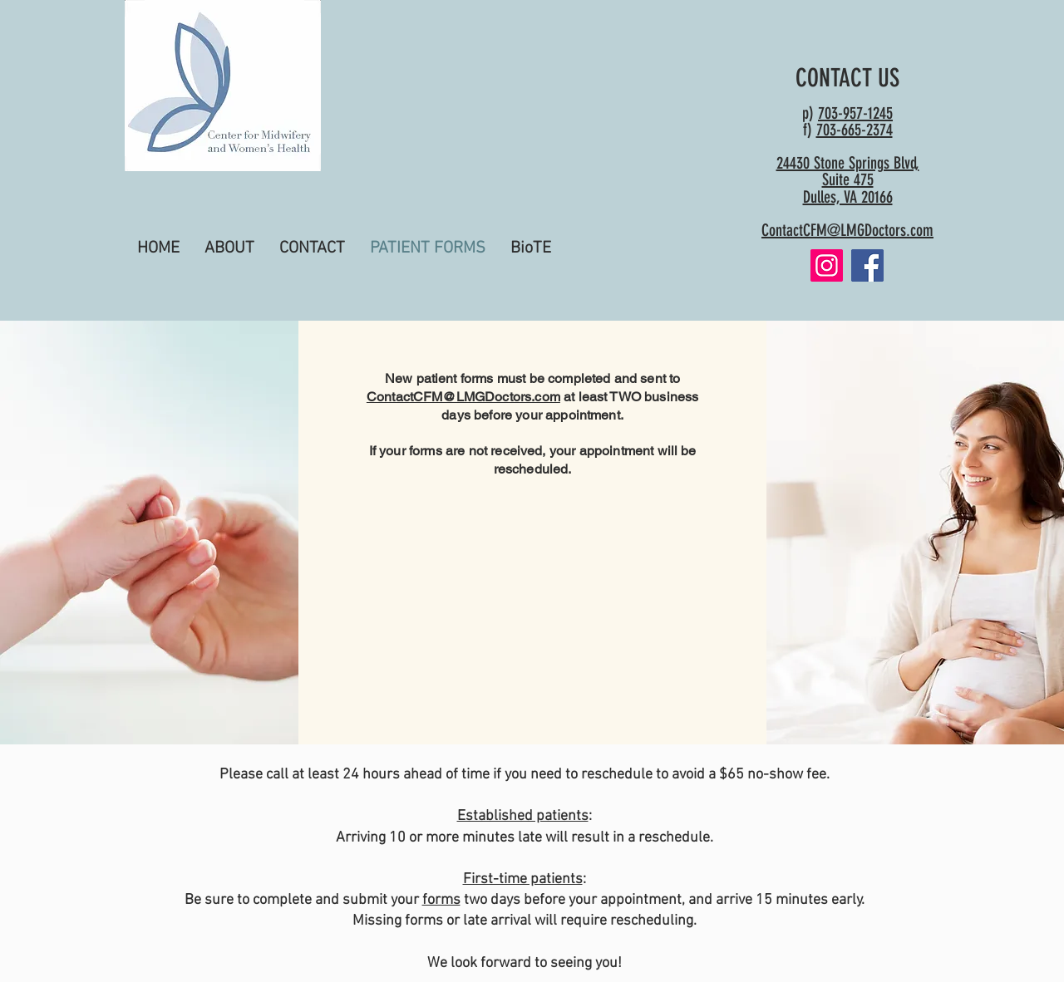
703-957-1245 (855, 113)
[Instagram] (826, 265)
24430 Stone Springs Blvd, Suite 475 (847, 171)
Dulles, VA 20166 (848, 197)
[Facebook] (867, 265)
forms (441, 900)
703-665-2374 (854, 130)
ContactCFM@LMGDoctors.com (847, 230)
